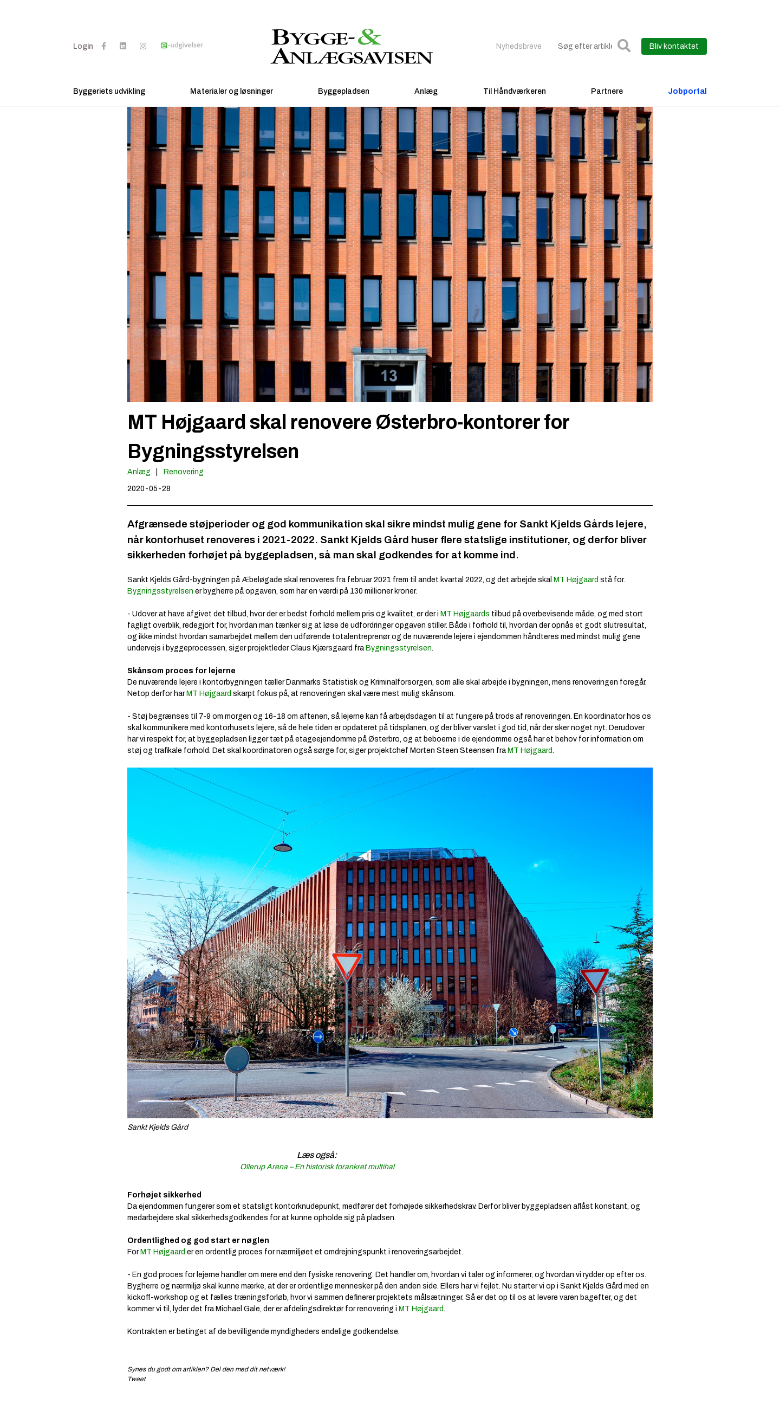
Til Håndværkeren (514, 100)
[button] (624, 55)
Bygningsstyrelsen (160, 602)
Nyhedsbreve (519, 55)
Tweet (136, 1390)
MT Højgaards (465, 625)
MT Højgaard (576, 591)
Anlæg (426, 100)
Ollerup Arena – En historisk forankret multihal (317, 1178)
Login (83, 55)
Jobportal (687, 100)
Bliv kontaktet (674, 55)
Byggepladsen (343, 100)
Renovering (184, 483)
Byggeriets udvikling (109, 100)
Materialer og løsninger (231, 100)
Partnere (607, 100)
